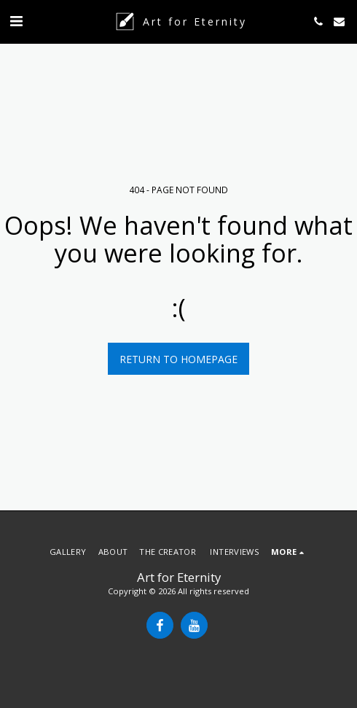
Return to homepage (178, 359)
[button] (16, 21)
